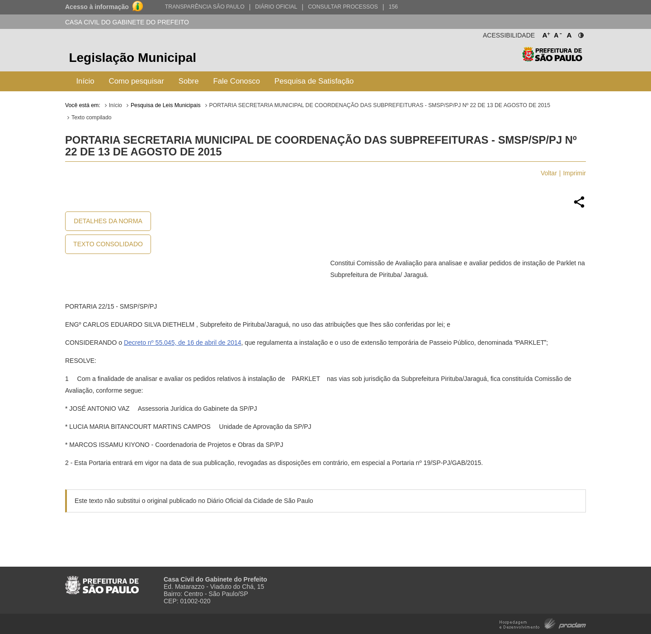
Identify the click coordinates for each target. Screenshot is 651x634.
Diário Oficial (276, 7)
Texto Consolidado (108, 244)
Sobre (189, 81)
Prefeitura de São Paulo (552, 59)
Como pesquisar (136, 81)
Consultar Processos (343, 7)
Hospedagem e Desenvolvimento (543, 623)
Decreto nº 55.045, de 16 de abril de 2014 (182, 342)
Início (85, 81)
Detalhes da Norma (108, 221)
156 (393, 7)
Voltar (549, 173)
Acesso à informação (97, 7)
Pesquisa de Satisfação (314, 81)
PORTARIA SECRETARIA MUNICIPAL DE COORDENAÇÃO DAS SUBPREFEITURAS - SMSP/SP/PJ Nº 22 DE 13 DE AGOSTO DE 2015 (379, 105)
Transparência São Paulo (205, 7)
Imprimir (574, 173)
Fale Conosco (236, 81)
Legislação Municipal (132, 58)
